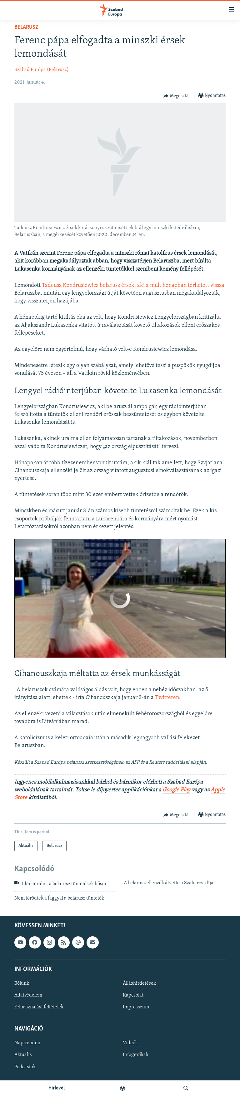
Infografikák (135, 1055)
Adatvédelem (28, 995)
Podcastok (25, 1067)
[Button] (176, 96)
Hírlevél (56, 1088)
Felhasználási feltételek (38, 1007)
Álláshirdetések (139, 983)
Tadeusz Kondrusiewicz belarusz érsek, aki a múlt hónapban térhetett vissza (133, 285)
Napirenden (27, 1043)
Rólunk (21, 983)
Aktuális (23, 1055)
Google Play (176, 790)
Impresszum (136, 1007)
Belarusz (26, 27)
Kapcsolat (133, 995)
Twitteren (167, 698)
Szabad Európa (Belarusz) (41, 69)
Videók (130, 1043)
